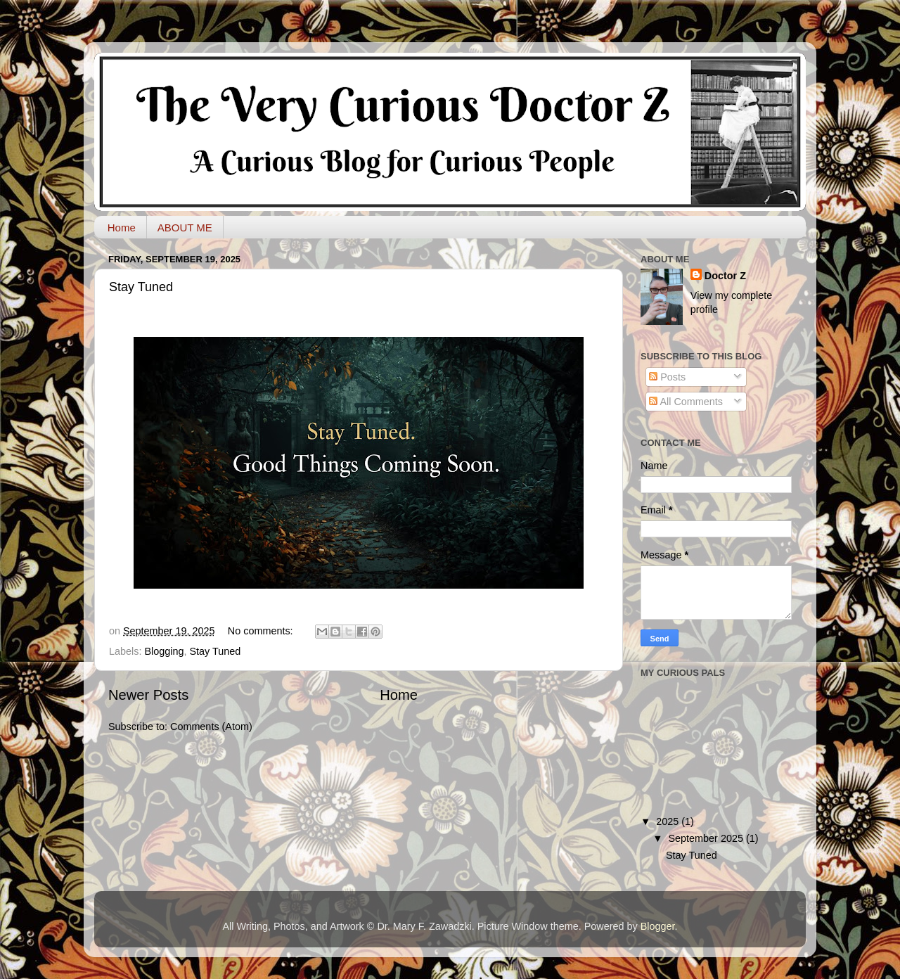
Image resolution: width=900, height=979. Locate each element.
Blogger (658, 926)
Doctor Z (725, 275)
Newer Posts (148, 695)
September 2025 (707, 838)
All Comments (686, 401)
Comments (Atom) (211, 726)
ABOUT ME (185, 227)
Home (122, 227)
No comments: (262, 630)
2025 (668, 821)
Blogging (164, 651)
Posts (667, 377)
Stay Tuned (141, 287)
